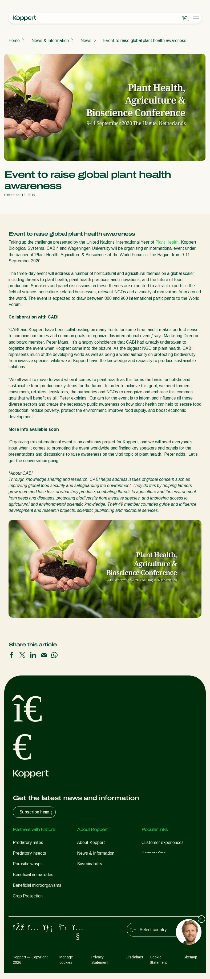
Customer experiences (163, 842)
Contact (84, 874)
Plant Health (167, 242)
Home (14, 40)
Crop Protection (28, 896)
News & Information (50, 40)
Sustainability (89, 864)
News (85, 40)
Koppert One (154, 853)
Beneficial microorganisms (37, 885)
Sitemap (190, 963)
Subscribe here (36, 812)
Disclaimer (134, 963)
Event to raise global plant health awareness (144, 40)
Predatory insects (29, 853)
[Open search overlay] (185, 18)
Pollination (22, 906)
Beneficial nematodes (33, 874)
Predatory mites (28, 842)
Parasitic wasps (28, 864)
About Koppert (91, 842)
